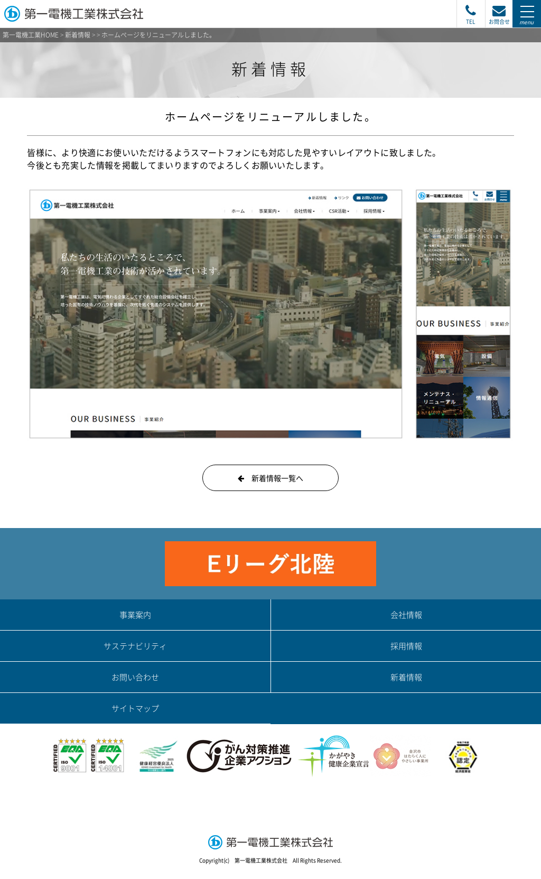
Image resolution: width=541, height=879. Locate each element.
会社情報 (406, 615)
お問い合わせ (135, 677)
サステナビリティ (135, 646)
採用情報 (406, 646)
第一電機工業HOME (31, 35)
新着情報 (77, 35)
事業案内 (135, 615)
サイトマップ (135, 708)
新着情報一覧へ (270, 478)
